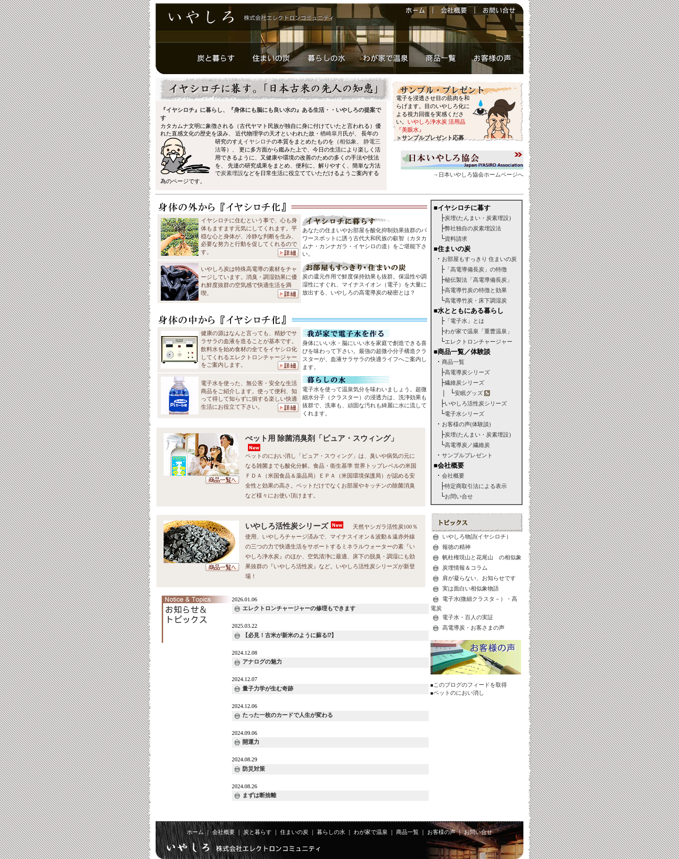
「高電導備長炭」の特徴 (476, 269)
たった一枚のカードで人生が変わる (283, 715)
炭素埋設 (232, 173)
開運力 (246, 742)
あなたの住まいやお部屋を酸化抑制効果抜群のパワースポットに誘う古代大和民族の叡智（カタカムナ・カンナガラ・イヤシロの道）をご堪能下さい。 (364, 239)
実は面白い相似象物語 (470, 588)
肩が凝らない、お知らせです (479, 578)
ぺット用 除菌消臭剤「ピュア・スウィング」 (321, 438)
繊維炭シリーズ (464, 382)
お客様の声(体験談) (466, 424)
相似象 (348, 141)
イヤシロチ (257, 141)
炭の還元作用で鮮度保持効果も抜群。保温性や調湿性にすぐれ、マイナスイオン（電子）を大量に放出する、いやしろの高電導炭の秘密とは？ (364, 282)
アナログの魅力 (258, 661)
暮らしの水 (331, 832)
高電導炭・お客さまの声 (473, 627)
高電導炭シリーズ (467, 372)
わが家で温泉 (371, 832)
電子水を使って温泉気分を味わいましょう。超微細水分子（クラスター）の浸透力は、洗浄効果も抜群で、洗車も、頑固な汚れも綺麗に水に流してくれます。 (364, 398)
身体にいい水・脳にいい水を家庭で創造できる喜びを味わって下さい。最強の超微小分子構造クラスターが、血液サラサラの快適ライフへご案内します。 (364, 352)
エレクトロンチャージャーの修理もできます (295, 608)
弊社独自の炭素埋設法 (473, 228)
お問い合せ (459, 496)
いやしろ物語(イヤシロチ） (477, 536)
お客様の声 (441, 832)
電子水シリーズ (464, 414)
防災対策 (249, 769)
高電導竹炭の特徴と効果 (476, 290)
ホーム (195, 832)
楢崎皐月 (331, 133)
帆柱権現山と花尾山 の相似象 (482, 557)
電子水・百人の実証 (467, 617)
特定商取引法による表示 (476, 486)
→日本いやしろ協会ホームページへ (462, 172)
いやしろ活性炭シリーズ (286, 526)
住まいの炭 (294, 832)
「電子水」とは (464, 321)
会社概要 (453, 475)
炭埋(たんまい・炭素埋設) (478, 218)
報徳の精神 (456, 547)
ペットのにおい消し (458, 693)
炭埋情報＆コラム (465, 567)
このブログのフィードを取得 (470, 685)
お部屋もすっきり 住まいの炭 (479, 259)
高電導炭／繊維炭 (467, 445)
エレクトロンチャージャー (479, 341)
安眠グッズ (469, 393)
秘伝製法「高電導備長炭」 (479, 280)
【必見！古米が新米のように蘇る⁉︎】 (285, 635)
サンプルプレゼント (467, 455)
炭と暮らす (257, 832)
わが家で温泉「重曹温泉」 (479, 331)
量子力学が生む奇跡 (263, 688)
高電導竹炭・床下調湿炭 (476, 300)
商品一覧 (453, 362)
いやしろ (347, 110)
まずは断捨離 (255, 795)
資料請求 (456, 239)
